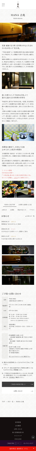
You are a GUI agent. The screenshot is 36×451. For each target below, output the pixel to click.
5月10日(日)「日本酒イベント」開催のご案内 (14, 231)
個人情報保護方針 (18, 432)
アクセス (32, 210)
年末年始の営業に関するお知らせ (11, 239)
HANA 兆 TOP (10, 204)
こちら (15, 177)
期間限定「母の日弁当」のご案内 (11, 224)
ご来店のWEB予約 (17, 384)
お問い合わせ (18, 391)
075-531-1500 (13, 304)
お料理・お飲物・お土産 (25, 204)
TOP (3, 401)
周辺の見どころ (22, 210)
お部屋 (12, 210)
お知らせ (4, 210)
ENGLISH (18, 439)
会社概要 (18, 425)
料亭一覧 (10, 401)
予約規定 (12, 377)
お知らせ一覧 (30, 216)
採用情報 (18, 422)
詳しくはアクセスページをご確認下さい (19, 356)
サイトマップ (18, 436)
